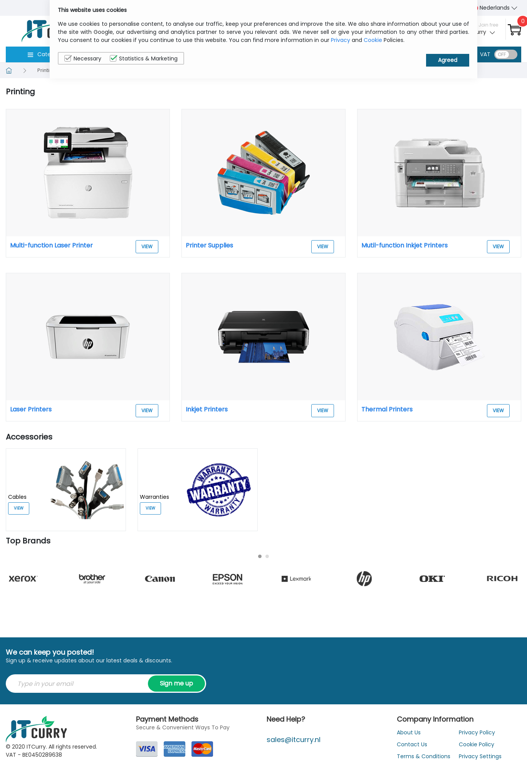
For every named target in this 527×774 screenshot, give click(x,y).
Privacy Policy (477, 732)
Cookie (373, 40)
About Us (409, 732)
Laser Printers (31, 409)
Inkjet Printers (207, 409)
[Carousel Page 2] (267, 556)
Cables (17, 497)
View (147, 246)
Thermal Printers (387, 409)
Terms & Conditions (423, 756)
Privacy (340, 40)
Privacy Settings (480, 756)
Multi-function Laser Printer (51, 245)
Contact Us (412, 744)
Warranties (154, 497)
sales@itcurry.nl (294, 739)
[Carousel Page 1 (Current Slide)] (260, 556)
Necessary (82, 58)
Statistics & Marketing (144, 58)
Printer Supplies (209, 245)
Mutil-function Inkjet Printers (404, 245)
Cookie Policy (476, 744)
